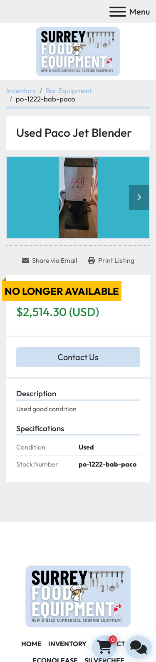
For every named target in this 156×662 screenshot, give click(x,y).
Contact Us (78, 357)
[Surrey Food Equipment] (78, 595)
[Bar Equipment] (69, 90)
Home (31, 644)
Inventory (67, 644)
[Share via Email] (50, 260)
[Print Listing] (111, 260)
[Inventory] (21, 90)
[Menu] (117, 12)
